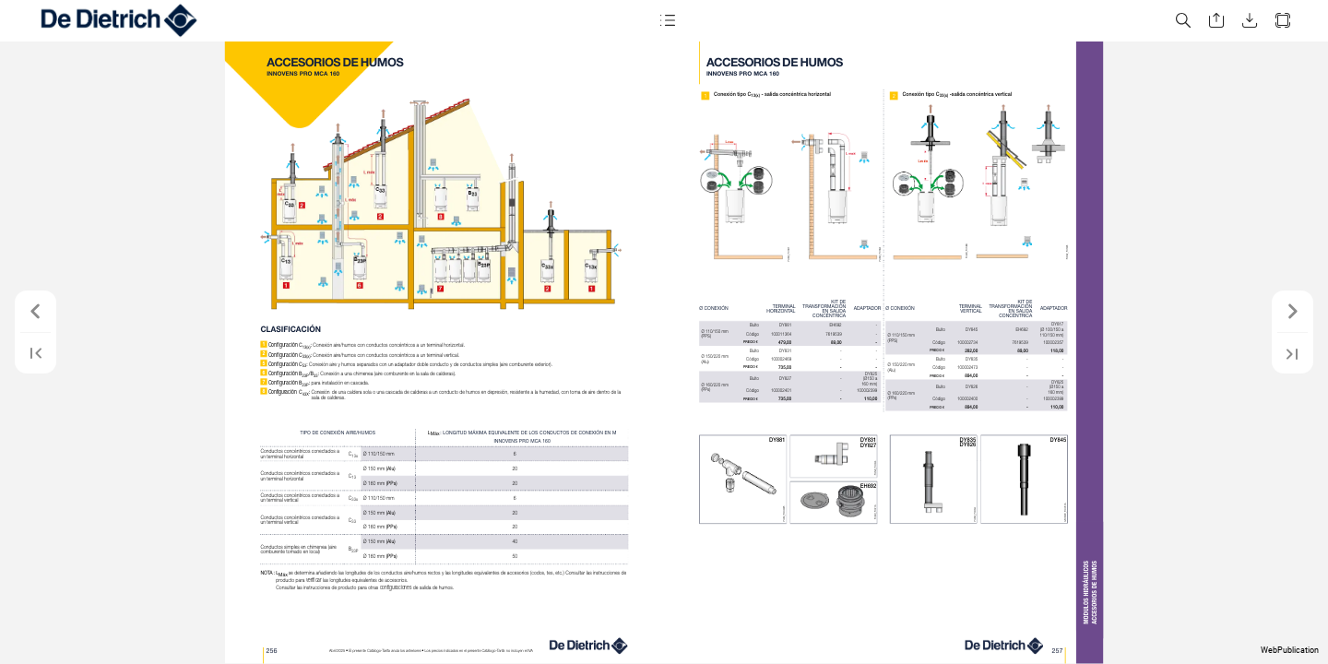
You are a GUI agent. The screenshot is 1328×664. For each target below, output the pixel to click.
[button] (667, 21)
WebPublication (1290, 650)
